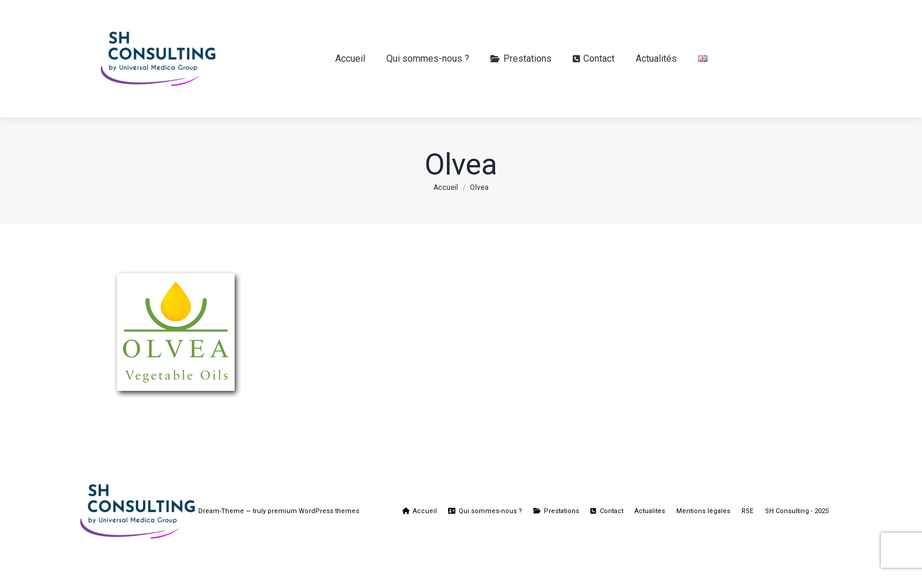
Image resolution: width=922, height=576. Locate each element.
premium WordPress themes (313, 511)
